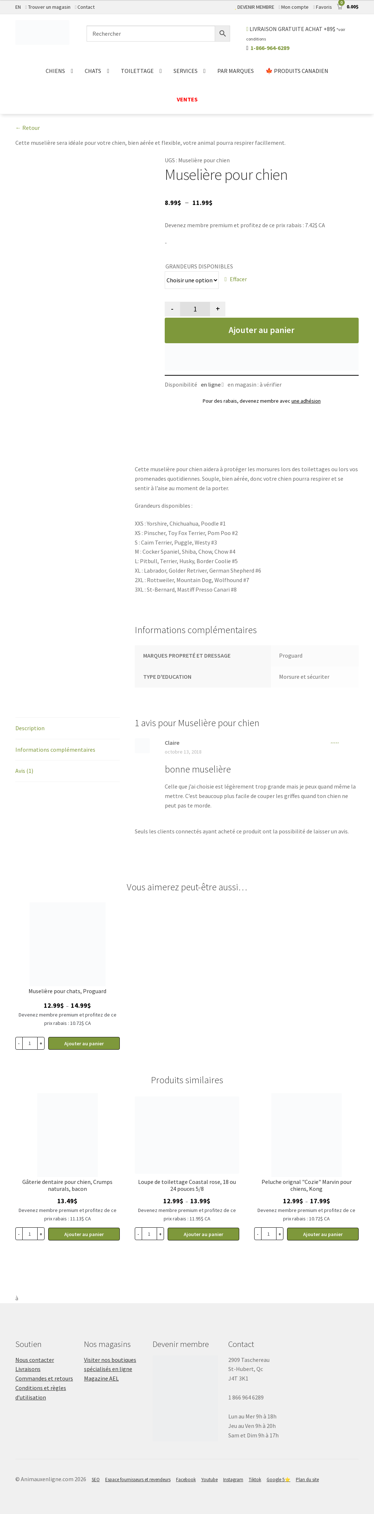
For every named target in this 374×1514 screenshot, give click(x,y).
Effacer (238, 279)
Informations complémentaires (55, 749)
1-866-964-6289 (270, 47)
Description (30, 728)
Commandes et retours (44, 1378)
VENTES (187, 99)
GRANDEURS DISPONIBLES (199, 266)
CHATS (93, 70)
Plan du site (307, 1479)
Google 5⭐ (278, 1479)
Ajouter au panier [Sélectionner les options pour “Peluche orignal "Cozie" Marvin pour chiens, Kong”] (323, 1234)
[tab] (67, 728)
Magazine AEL (101, 1378)
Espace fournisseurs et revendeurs (138, 1479)
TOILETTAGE (137, 70)
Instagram (233, 1479)
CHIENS (55, 70)
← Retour (27, 127)
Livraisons (28, 1368)
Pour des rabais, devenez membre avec (262, 401)
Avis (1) (24, 770)
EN (18, 7)
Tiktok (255, 1479)
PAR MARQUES (235, 70)
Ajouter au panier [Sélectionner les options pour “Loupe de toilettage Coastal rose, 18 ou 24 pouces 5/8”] (203, 1234)
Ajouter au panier (261, 330)
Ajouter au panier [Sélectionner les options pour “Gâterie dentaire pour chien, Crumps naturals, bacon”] (84, 1234)
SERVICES (185, 70)
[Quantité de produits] (195, 309)
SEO (96, 1479)
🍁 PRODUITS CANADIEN (297, 70)
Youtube (209, 1479)
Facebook (186, 1479)
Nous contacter (34, 1359)
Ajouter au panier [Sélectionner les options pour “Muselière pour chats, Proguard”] (84, 1043)
